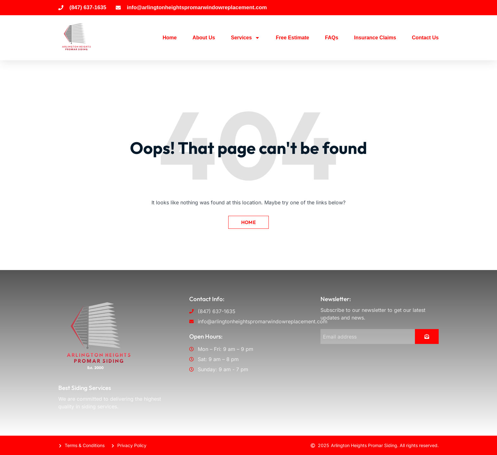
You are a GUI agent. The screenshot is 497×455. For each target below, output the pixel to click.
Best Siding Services (84, 388)
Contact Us (425, 37)
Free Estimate (292, 37)
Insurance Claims (375, 37)
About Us (203, 37)
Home (170, 37)
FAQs (331, 37)
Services (245, 37)
